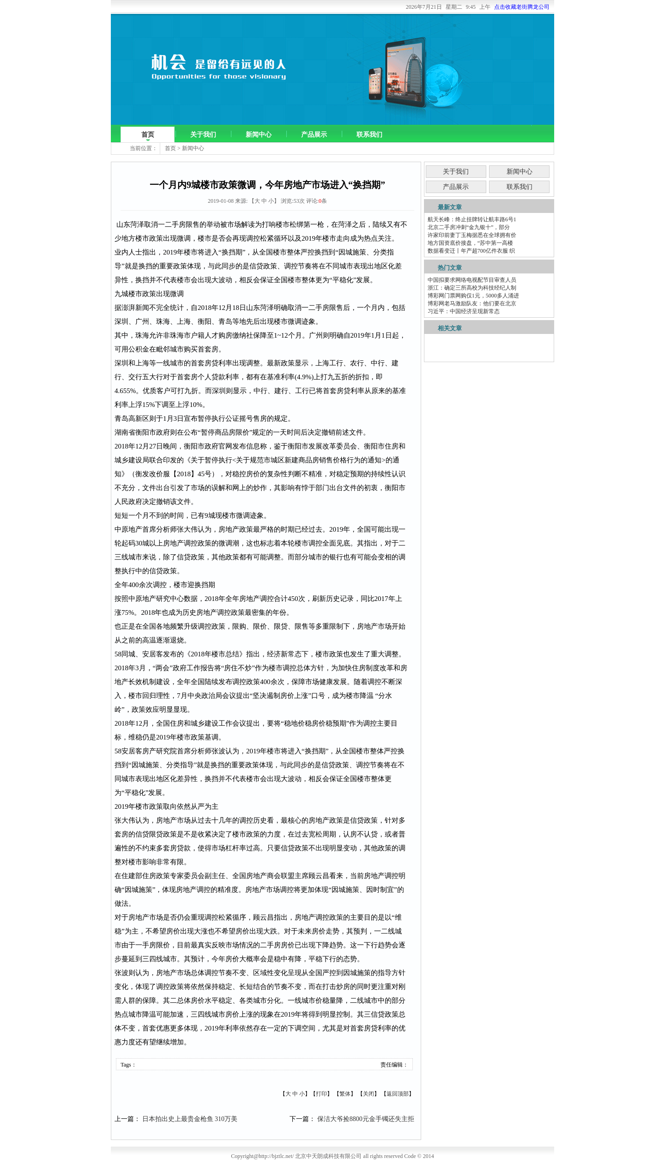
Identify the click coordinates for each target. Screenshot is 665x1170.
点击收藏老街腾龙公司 (522, 7)
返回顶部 (398, 1094)
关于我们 (203, 134)
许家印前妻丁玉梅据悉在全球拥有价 (472, 235)
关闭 (368, 1094)
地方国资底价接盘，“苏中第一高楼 (470, 243)
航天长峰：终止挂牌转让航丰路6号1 (472, 219)
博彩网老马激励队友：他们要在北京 (472, 303)
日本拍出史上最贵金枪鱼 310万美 (190, 1118)
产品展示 (314, 134)
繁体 (345, 1094)
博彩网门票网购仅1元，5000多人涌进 (473, 295)
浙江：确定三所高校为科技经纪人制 (472, 288)
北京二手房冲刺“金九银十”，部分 (469, 227)
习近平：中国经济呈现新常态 (464, 311)
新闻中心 (259, 134)
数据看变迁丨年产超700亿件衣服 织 (471, 251)
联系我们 (369, 134)
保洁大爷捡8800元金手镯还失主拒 (365, 1118)
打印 (321, 1094)
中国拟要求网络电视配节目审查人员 (472, 280)
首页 (147, 134)
